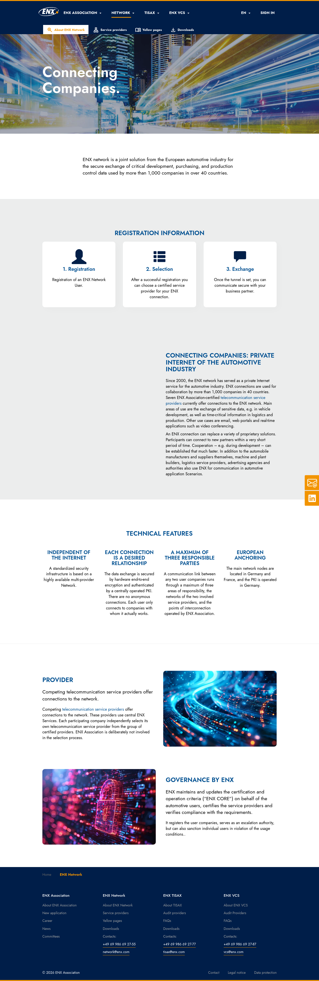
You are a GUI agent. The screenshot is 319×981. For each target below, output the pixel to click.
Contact (213, 972)
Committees (51, 936)
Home (46, 874)
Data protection (265, 972)
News (46, 928)
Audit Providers (235, 912)
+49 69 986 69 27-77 (179, 944)
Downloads (182, 29)
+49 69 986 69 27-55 (119, 944)
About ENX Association (59, 905)
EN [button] (245, 12)
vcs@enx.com (233, 951)
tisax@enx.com (174, 951)
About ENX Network (66, 29)
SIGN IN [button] (267, 12)
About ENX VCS (236, 905)
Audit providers (174, 912)
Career (47, 920)
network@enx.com (116, 951)
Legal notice (237, 972)
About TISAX (172, 905)
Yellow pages (148, 29)
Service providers (110, 29)
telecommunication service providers (93, 709)
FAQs (167, 920)
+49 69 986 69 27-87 (240, 944)
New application (54, 912)
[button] (82, 12)
